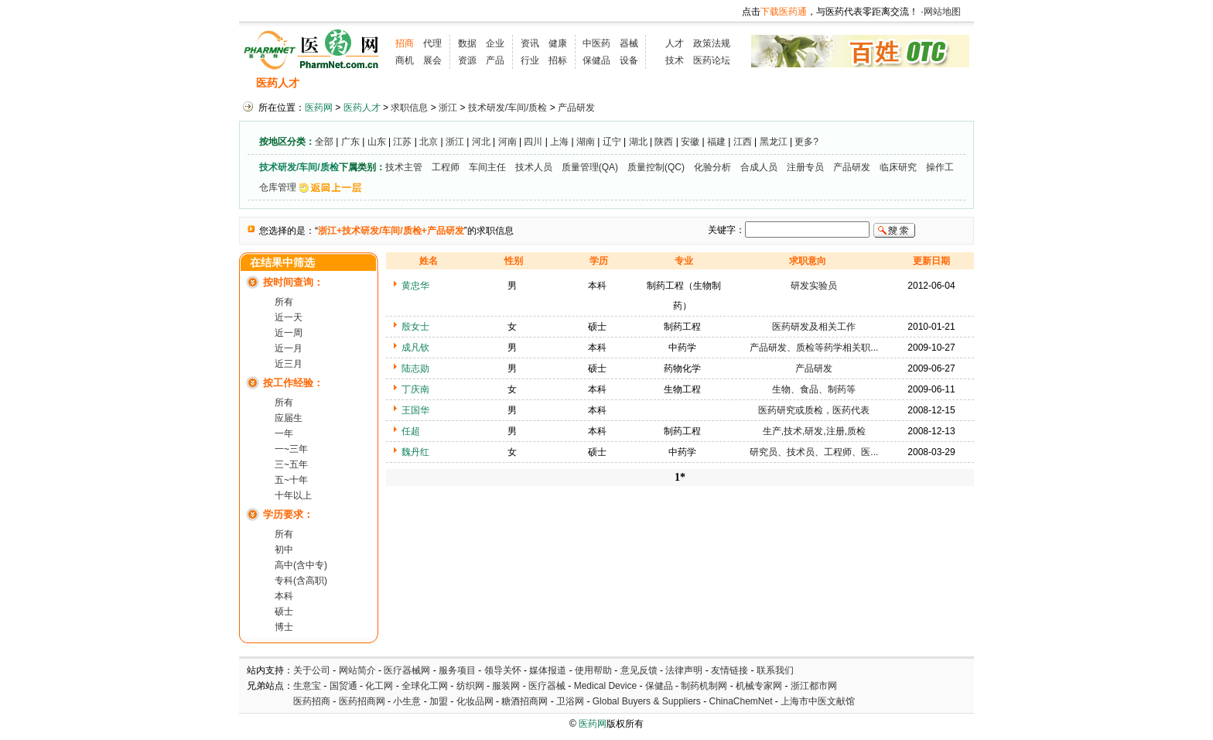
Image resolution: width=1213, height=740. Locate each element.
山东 (376, 141)
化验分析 (712, 167)
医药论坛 (711, 60)
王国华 (415, 410)
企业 (495, 43)
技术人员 (533, 167)
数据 (467, 43)
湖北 (638, 141)
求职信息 (398, 83)
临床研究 (898, 167)
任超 (410, 431)
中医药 (596, 43)
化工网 (379, 685)
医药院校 (633, 83)
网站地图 (942, 11)
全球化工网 (424, 685)
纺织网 (470, 685)
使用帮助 (593, 670)
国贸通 (343, 685)
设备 (629, 60)
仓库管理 (277, 187)
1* (680, 477)
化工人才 (760, 83)
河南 (507, 141)
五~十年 (291, 479)
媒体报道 (547, 670)
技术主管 (403, 167)
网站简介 (357, 670)
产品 (495, 60)
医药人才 (277, 83)
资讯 (530, 43)
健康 (557, 43)
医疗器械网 (407, 670)
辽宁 (612, 141)
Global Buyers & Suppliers (647, 701)
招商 (404, 43)
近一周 (288, 332)
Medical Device (605, 685)
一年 (284, 433)
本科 (284, 596)
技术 (674, 60)
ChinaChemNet (740, 701)
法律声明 (683, 670)
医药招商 (311, 701)
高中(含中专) (301, 565)
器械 (629, 43)
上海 (559, 141)
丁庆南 (415, 389)
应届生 (288, 418)
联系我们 (775, 670)
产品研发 (576, 107)
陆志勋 (415, 368)
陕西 (663, 141)
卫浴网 (571, 701)
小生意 (407, 701)
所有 (284, 301)
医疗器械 (546, 685)
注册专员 (805, 167)
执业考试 (510, 83)
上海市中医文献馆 (818, 701)
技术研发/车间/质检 (508, 107)
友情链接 (729, 670)
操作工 (940, 167)
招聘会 (454, 83)
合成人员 (758, 167)
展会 (432, 60)
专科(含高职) (301, 580)
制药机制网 (704, 685)
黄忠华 (415, 285)
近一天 (288, 317)
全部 (324, 141)
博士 (284, 627)
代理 (432, 43)
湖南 (585, 141)
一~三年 (291, 449)
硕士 (284, 611)
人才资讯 (572, 83)
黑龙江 (774, 141)
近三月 (288, 363)
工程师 (446, 167)
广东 (350, 141)
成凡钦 (415, 347)
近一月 (288, 348)
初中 (284, 549)
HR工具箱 (696, 83)
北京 (428, 141)
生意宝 (307, 685)
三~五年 (291, 464)
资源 (467, 60)
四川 (533, 141)
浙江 (448, 107)
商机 (404, 60)
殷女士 (415, 326)
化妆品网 (475, 701)
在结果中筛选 (282, 263)
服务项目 (457, 670)
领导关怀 (502, 670)
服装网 (506, 685)
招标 (557, 60)
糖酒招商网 (524, 701)
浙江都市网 (814, 685)
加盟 (439, 701)
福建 (716, 141)
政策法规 (711, 43)
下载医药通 (783, 11)
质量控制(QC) (656, 167)
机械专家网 (759, 685)
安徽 (690, 141)
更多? (806, 141)
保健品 (596, 60)
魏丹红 (415, 452)
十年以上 (293, 495)
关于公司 (311, 670)
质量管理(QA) (590, 167)
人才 (674, 43)
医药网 (319, 107)
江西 (742, 141)
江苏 (402, 141)
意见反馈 (639, 670)
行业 (530, 60)
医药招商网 (362, 701)
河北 (481, 141)
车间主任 (487, 167)
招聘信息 (336, 83)
